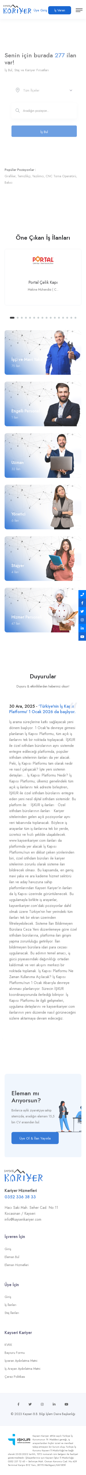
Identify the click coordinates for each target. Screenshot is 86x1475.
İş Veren (59, 10)
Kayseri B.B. (30, 1414)
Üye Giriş (40, 10)
